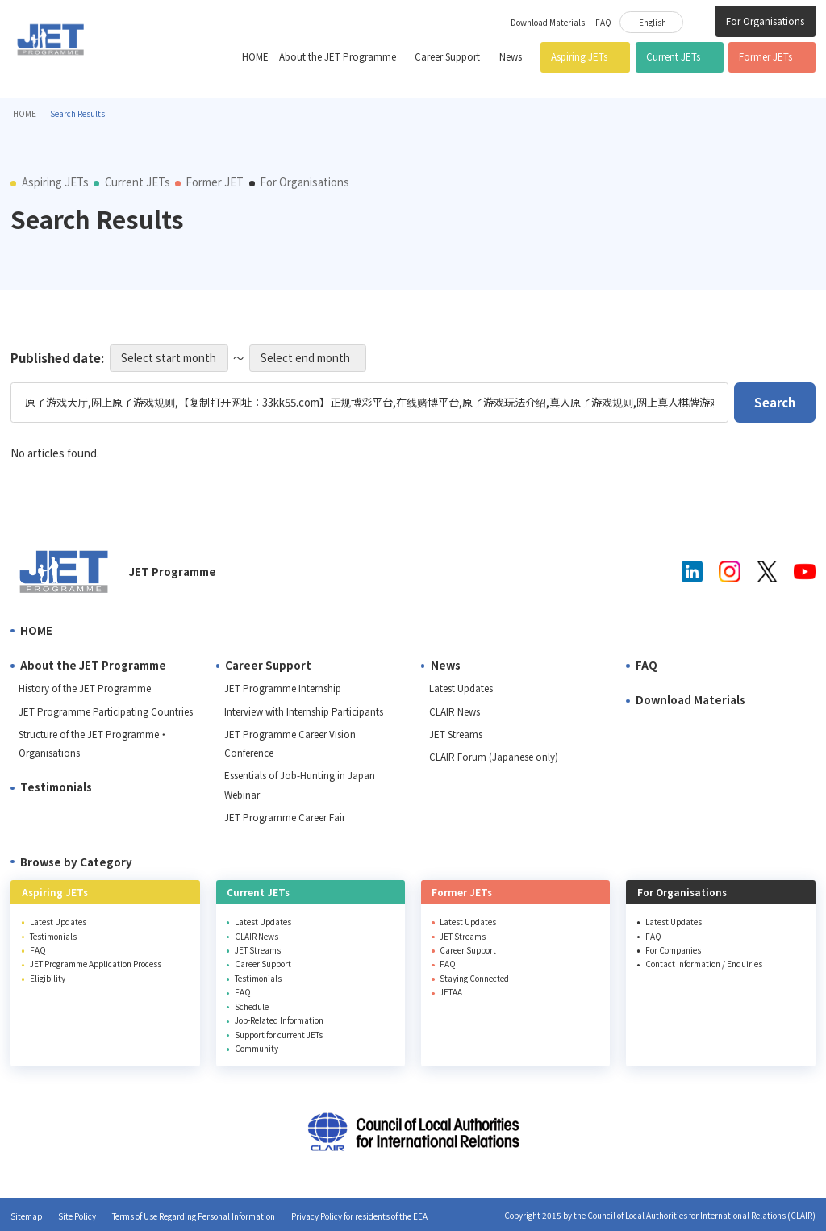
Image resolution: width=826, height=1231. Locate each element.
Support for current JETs (279, 1035)
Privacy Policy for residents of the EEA (359, 1216)
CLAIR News (454, 711)
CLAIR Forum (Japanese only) (493, 756)
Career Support (447, 56)
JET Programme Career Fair (284, 817)
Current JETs (673, 56)
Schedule (252, 1006)
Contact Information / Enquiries (703, 964)
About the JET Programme (337, 56)
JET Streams (455, 734)
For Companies (673, 950)
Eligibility (47, 978)
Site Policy (77, 1216)
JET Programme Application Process (95, 964)
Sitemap (26, 1216)
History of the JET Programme (85, 688)
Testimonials (56, 787)
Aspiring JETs (579, 56)
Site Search (699, 20)
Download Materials (548, 22)
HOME (255, 56)
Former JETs (765, 56)
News (510, 56)
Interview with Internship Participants (303, 711)
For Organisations (765, 21)
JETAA (451, 992)
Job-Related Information (279, 1020)
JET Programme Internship (282, 688)
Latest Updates (461, 688)
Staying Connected (474, 978)
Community (256, 1048)
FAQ (603, 22)
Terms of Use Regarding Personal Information (193, 1216)
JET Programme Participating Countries (106, 711)
